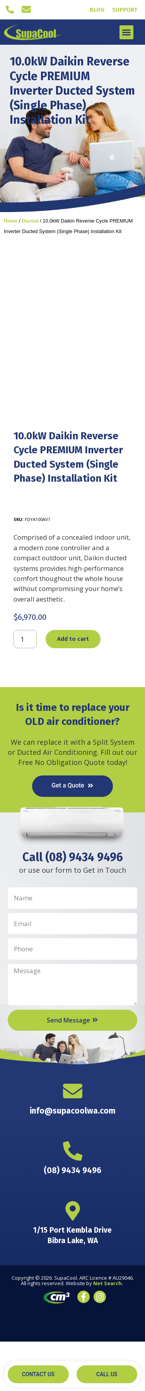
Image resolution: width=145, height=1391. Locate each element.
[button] (126, 32)
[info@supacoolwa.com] (26, 9)
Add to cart (73, 688)
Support (124, 9)
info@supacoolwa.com (73, 1160)
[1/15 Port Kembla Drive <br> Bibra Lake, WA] (72, 1260)
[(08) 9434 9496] (10, 9)
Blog (97, 9)
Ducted (30, 221)
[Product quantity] (25, 689)
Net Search (107, 1333)
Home (11, 221)
